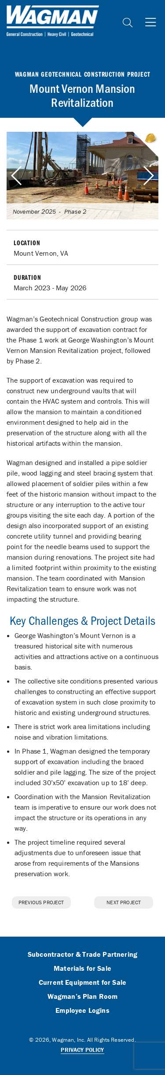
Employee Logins (82, 1011)
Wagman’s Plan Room (83, 997)
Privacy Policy (82, 1050)
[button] (148, 175)
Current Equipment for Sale (82, 983)
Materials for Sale (82, 969)
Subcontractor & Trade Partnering (82, 955)
